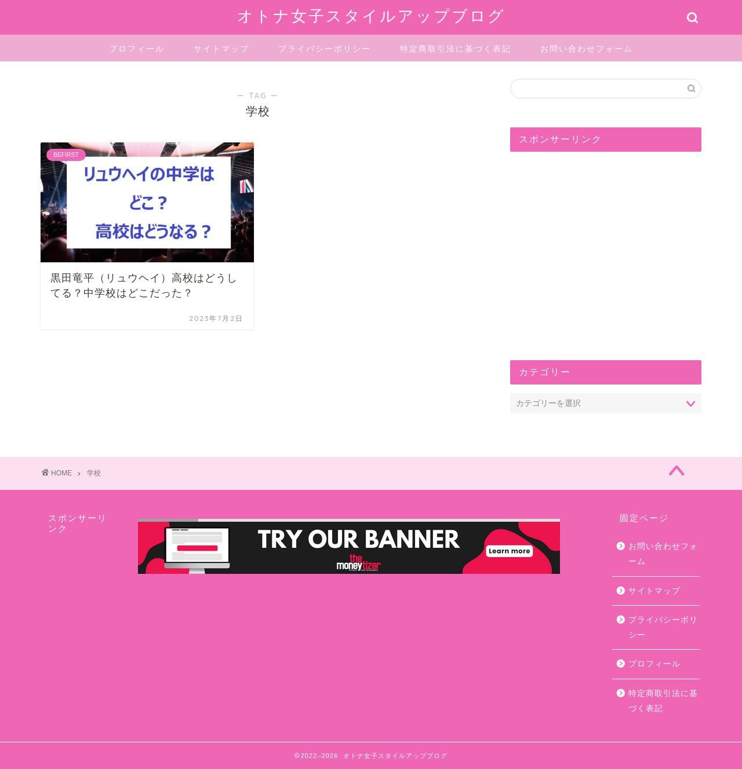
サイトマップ (221, 48)
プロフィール (137, 48)
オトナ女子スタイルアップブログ (371, 15)
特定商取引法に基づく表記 (455, 48)
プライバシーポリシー (324, 48)
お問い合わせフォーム (586, 48)
